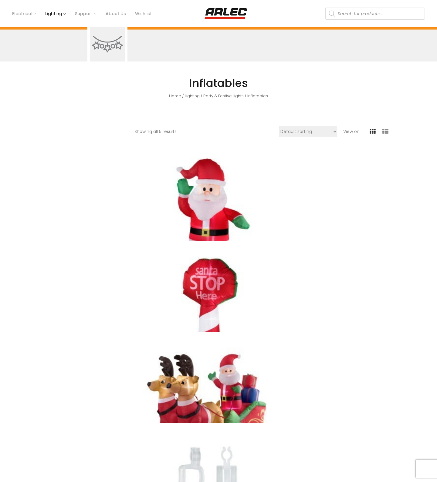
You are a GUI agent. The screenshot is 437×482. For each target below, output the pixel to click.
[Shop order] (308, 131)
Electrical (321, 401)
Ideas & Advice (238, 411)
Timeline (143, 411)
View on (351, 131)
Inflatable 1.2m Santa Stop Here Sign (223, 219)
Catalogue (234, 422)
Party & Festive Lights (223, 96)
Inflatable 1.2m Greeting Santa (150, 219)
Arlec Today (147, 422)
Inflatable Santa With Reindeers (289, 219)
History (141, 401)
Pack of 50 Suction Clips (154, 310)
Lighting (192, 96)
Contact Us (235, 401)
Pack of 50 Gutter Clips (358, 216)
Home (175, 96)
